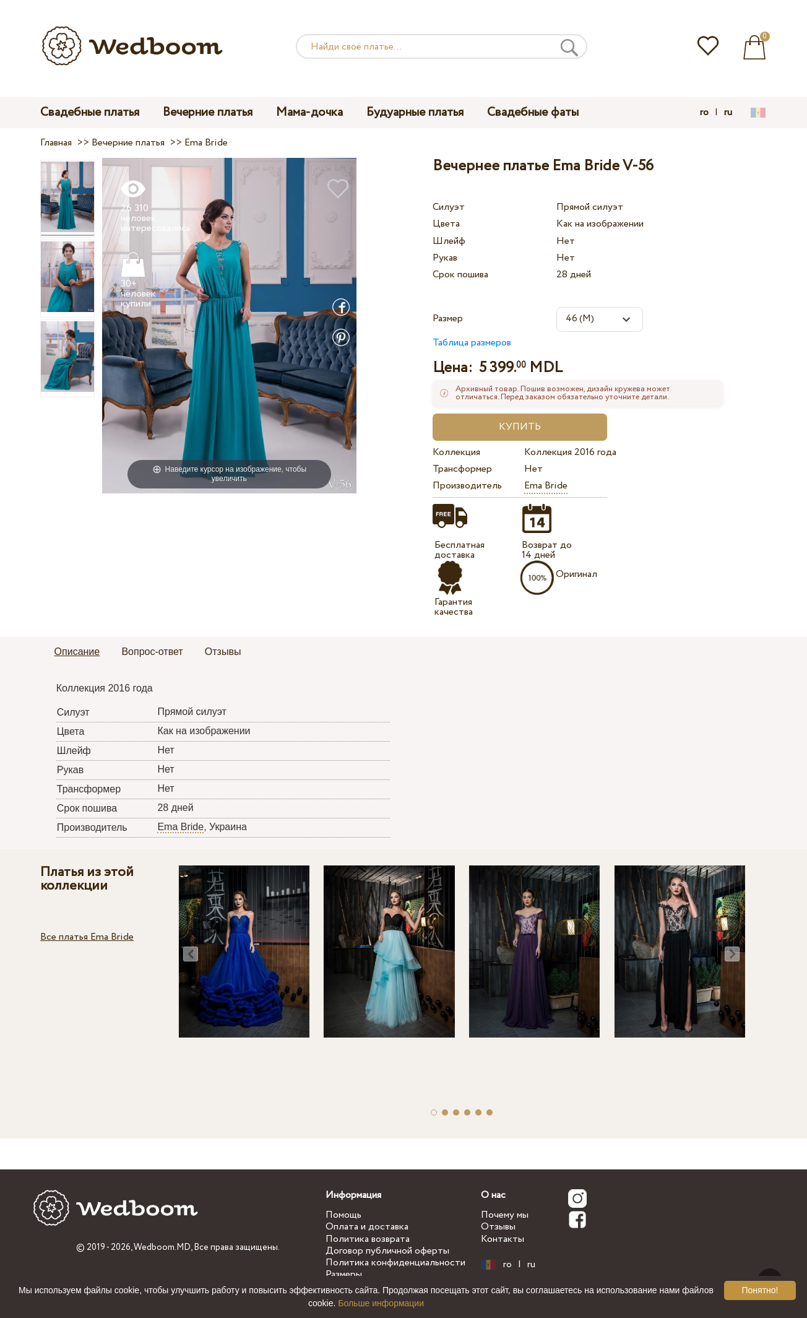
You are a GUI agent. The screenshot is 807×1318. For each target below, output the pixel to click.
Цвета (446, 224)
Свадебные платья (89, 112)
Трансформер (462, 469)
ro (704, 113)
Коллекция (456, 452)
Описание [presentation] (77, 651)
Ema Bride (545, 486)
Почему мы (505, 1215)
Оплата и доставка (367, 1227)
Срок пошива (460, 274)
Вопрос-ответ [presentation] (152, 651)
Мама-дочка (309, 112)
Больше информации (381, 1303)
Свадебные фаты (533, 112)
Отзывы (498, 1227)
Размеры (344, 1274)
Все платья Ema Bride (87, 937)
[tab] (77, 652)
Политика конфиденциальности (395, 1262)
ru (728, 113)
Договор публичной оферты (387, 1251)
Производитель (467, 486)
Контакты (502, 1239)
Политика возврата (368, 1239)
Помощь (343, 1215)
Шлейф (449, 241)
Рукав (445, 258)
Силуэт (449, 207)
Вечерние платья (207, 112)
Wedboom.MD (162, 1247)
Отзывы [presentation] (223, 651)
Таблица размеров (472, 343)
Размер (448, 318)
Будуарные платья (415, 112)
